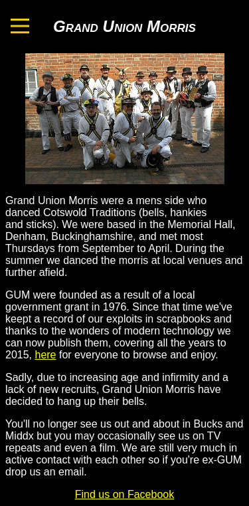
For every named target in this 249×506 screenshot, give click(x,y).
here (45, 354)
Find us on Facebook (124, 494)
